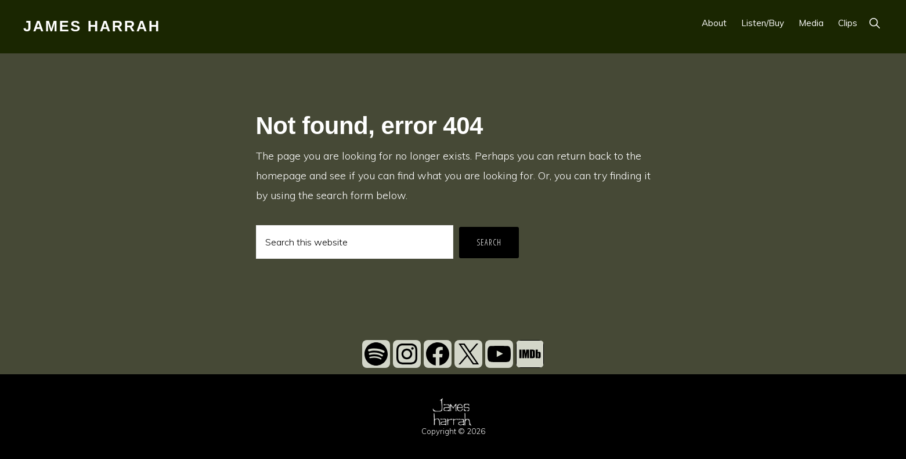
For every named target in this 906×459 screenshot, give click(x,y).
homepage (281, 175)
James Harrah (92, 26)
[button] (874, 23)
